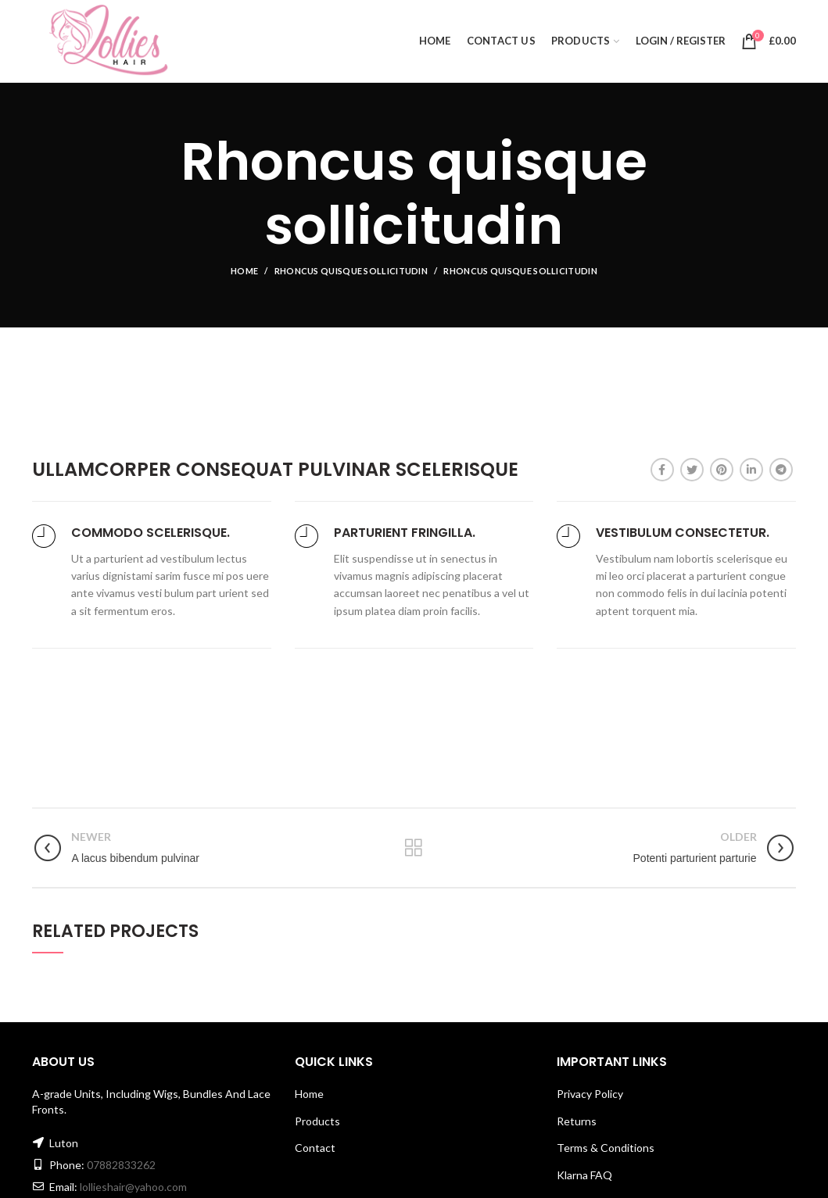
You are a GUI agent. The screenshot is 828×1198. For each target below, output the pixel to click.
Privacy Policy (590, 1093)
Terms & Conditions (605, 1147)
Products (317, 1121)
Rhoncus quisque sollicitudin (351, 271)
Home (244, 271)
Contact (315, 1147)
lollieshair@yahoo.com (133, 1186)
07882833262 (121, 1164)
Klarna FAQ (584, 1175)
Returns (577, 1121)
